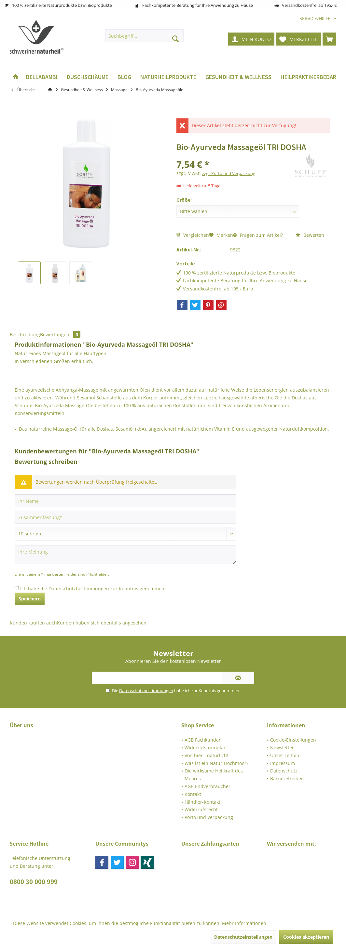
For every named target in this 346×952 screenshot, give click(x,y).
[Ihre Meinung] (125, 554)
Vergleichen (192, 235)
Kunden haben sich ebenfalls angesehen (101, 623)
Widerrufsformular (205, 747)
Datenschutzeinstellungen (243, 937)
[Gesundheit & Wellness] (238, 77)
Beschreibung (25, 334)
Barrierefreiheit (287, 778)
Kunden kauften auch (33, 623)
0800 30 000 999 (34, 882)
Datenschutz (284, 771)
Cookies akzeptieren (306, 937)
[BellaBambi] (41, 77)
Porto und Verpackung (209, 817)
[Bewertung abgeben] (125, 534)
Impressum (282, 763)
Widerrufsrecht (201, 809)
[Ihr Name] (125, 500)
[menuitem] (315, 18)
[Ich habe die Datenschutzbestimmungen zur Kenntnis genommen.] (17, 588)
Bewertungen (60, 334)
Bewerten (310, 235)
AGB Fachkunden (203, 740)
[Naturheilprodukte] (168, 77)
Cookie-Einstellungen (293, 740)
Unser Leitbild (285, 755)
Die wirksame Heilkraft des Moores (214, 775)
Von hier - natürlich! (206, 755)
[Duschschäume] (87, 77)
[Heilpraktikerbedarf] (310, 77)
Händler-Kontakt (202, 802)
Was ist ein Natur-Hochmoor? (216, 763)
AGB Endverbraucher (207, 786)
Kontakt (193, 794)
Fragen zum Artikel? (258, 235)
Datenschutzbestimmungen (78, 588)
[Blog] (124, 77)
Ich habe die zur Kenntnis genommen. (93, 588)
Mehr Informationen (244, 923)
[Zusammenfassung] (125, 517)
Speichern (30, 599)
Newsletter (282, 747)
